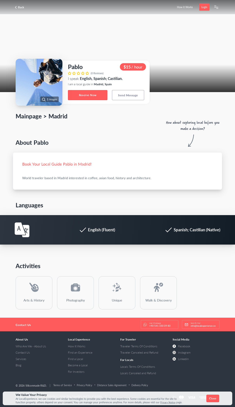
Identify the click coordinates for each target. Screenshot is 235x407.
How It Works (76, 346)
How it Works (185, 7)
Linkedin (181, 359)
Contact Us (23, 352)
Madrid (58, 116)
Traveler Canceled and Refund (139, 352)
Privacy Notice (168, 402)
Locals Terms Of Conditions (137, 366)
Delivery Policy (140, 385)
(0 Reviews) (97, 73)
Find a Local (75, 359)
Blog (18, 365)
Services (21, 359)
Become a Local (78, 365)
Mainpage (29, 116)
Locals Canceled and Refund (138, 373)
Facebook (181, 346)
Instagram (182, 352)
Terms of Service (63, 385)
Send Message (128, 95)
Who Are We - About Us (31, 346)
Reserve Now (88, 95)
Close (213, 398)
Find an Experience (80, 352)
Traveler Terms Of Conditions (138, 346)
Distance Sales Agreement (112, 385)
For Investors (76, 371)
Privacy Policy (85, 385)
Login (204, 7)
